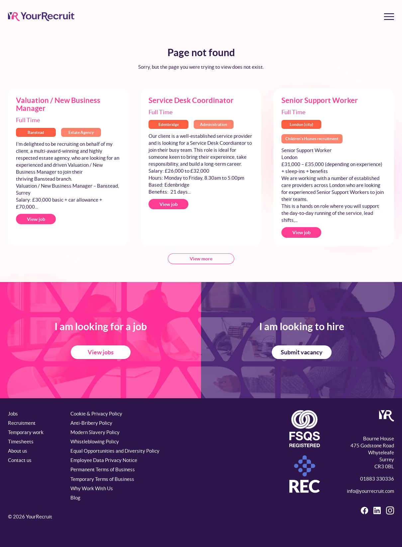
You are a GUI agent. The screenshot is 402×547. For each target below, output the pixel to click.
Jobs (13, 413)
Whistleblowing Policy (94, 441)
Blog (75, 498)
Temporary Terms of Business (102, 479)
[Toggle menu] (389, 16)
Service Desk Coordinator (191, 100)
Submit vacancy (302, 352)
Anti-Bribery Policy (91, 423)
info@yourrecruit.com (370, 491)
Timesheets (21, 441)
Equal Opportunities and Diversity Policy (114, 451)
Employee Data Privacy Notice (103, 460)
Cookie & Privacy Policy (96, 413)
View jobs (101, 352)
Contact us (20, 460)
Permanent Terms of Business (102, 469)
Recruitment (22, 423)
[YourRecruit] (41, 16)
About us (17, 451)
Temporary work (26, 432)
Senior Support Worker (319, 100)
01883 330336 (377, 479)
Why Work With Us (91, 488)
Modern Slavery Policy (95, 432)
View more (201, 258)
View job (36, 219)
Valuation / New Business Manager (58, 104)
